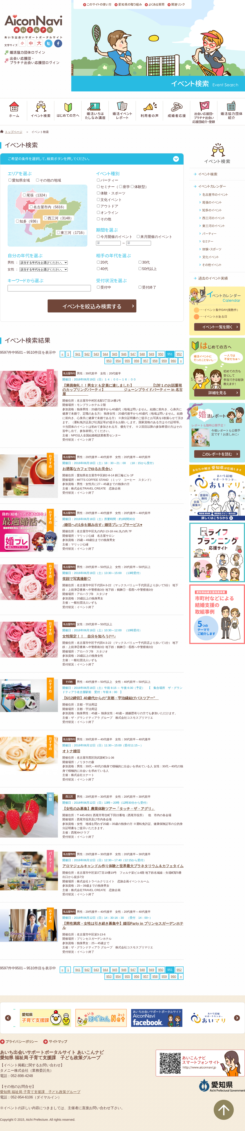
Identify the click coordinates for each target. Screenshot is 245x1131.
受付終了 (147, 287)
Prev (8, 1018)
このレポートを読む (217, 454)
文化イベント (109, 200)
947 (133, 354)
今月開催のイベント (115, 237)
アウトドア (107, 206)
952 (179, 354)
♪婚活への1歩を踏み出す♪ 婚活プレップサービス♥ (102, 525)
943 (96, 354)
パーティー (107, 180)
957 (145, 361)
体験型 (138, 187)
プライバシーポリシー (22, 1041)
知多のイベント (212, 210)
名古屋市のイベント (215, 194)
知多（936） (28, 221)
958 (154, 361)
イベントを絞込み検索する (91, 306)
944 (105, 354)
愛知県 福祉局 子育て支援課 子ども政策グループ (40, 1092)
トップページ (13, 132)
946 (123, 354)
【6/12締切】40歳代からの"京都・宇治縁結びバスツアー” (110, 698)
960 (173, 361)
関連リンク (178, 4)
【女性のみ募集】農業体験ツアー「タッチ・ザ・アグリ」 (108, 809)
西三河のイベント (213, 218)
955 (127, 361)
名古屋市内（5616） (48, 207)
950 (160, 354)
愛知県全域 (19, 180)
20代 (102, 262)
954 (118, 361)
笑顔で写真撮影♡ (76, 579)
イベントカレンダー (212, 186)
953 (108, 361)
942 (87, 354)
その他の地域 (48, 180)
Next (237, 1018)
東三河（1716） (71, 233)
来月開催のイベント (154, 237)
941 (77, 354)
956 (136, 361)
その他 (104, 219)
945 (114, 354)
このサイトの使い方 (99, 4)
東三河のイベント (213, 226)
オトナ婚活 (71, 751)
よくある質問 (157, 4)
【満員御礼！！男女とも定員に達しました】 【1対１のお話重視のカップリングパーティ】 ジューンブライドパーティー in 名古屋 (122, 390)
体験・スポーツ (111, 193)
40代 (102, 269)
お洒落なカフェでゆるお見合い (87, 469)
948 (142, 354)
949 (151, 354)
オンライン (107, 213)
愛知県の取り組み (130, 4)
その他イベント (212, 265)
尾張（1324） (36, 195)
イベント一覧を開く (217, 327)
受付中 (104, 287)
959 (164, 361)
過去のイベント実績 (213, 278)
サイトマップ (58, 1041)
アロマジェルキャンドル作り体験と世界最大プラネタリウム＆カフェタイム (123, 866)
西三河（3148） (59, 218)
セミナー (106, 187)
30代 (144, 262)
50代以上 (148, 269)
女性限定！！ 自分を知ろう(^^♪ (89, 636)
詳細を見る (217, 392)
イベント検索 (207, 174)
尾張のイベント (212, 202)
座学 (124, 187)
